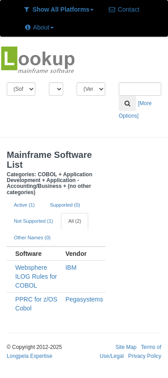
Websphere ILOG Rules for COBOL (36, 276)
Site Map (126, 347)
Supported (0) (65, 205)
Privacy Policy (144, 356)
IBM (71, 267)
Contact (123, 9)
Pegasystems (84, 299)
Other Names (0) (32, 237)
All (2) (74, 221)
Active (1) (24, 205)
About (39, 27)
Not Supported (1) (33, 221)
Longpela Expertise (29, 356)
